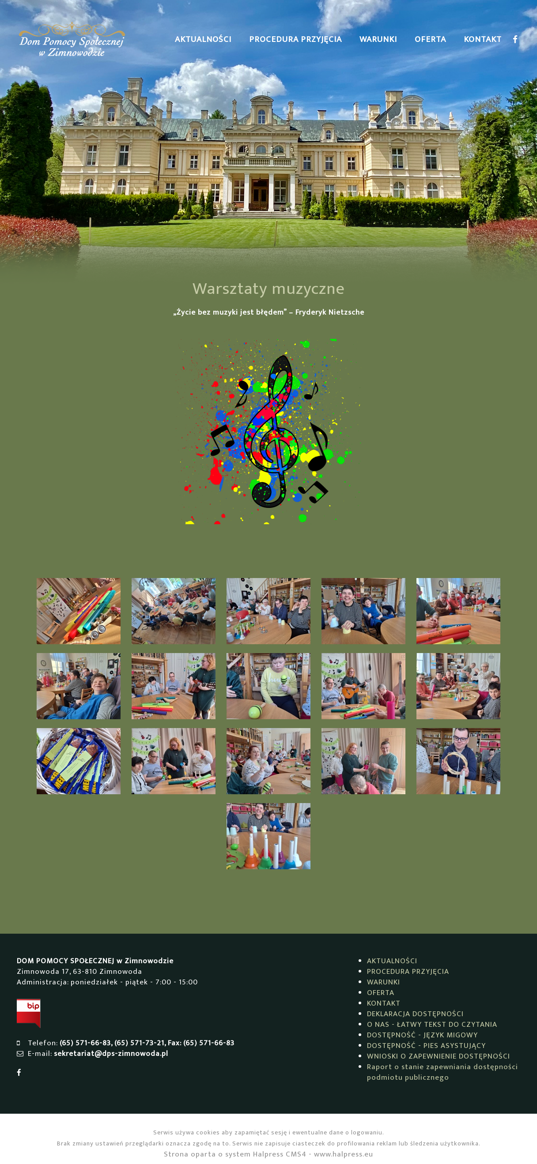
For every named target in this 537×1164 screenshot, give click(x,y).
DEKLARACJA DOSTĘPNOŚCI (415, 1014)
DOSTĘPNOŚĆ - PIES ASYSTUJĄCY (426, 1046)
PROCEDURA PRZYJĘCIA (295, 39)
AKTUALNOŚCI (203, 39)
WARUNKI (378, 39)
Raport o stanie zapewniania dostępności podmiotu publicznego (442, 1072)
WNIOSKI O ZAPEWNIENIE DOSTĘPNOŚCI (438, 1056)
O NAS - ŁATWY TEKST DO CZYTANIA (432, 1024)
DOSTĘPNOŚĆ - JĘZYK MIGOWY (422, 1035)
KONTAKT (483, 39)
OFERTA (430, 39)
